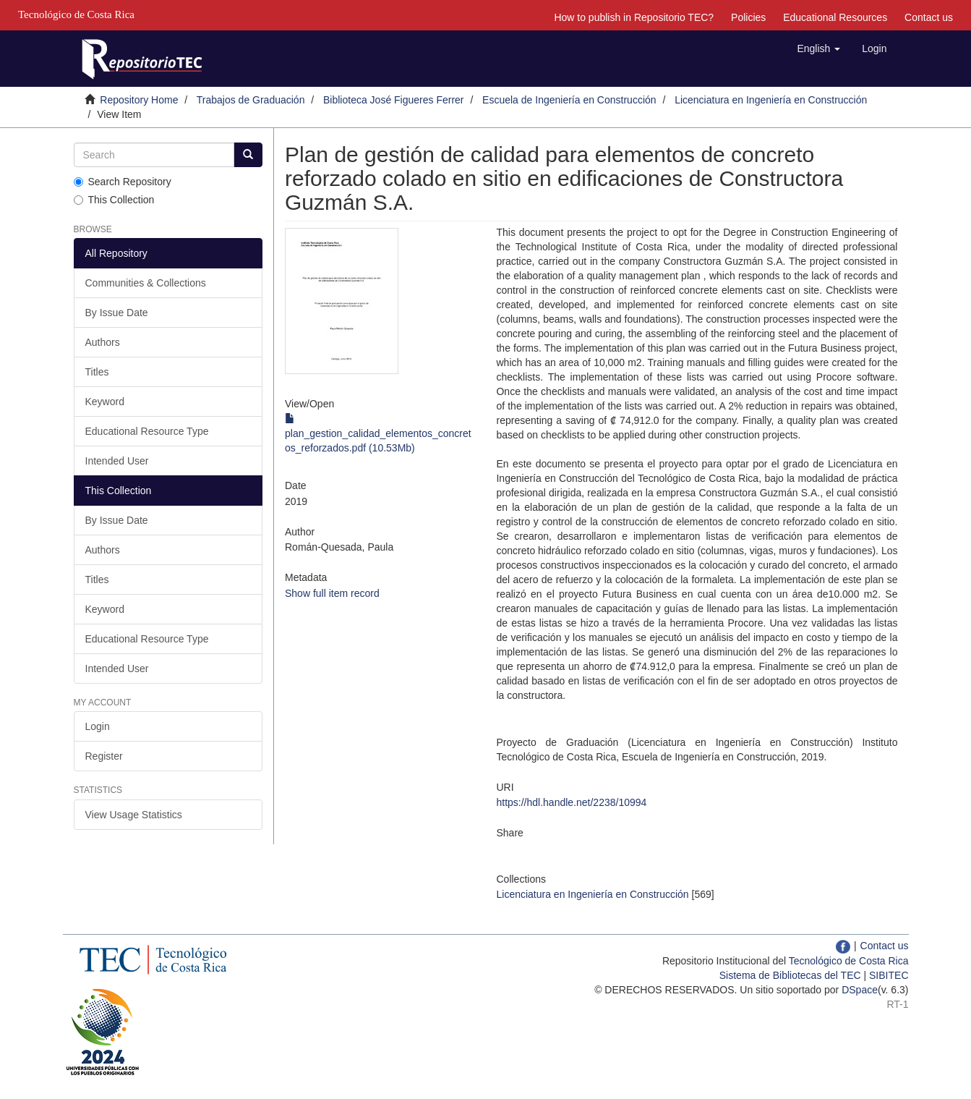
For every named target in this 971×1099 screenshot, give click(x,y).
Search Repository (122, 181)
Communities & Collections (145, 283)
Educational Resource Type (147, 431)
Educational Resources (835, 17)
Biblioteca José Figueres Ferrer (393, 100)
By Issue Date (116, 312)
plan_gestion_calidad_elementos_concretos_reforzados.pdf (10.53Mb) (378, 433)
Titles (97, 372)
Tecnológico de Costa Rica (849, 961)
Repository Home (139, 100)
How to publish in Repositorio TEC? (634, 17)
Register (104, 756)
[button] (818, 48)
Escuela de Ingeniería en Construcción (569, 100)
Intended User (117, 461)
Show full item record (332, 593)
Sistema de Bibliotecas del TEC (790, 975)
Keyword (104, 401)
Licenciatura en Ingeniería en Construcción (771, 100)
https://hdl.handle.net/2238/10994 (571, 802)
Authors (102, 342)
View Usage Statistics (133, 814)
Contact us (928, 17)
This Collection (114, 199)
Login (97, 726)
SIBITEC (888, 975)
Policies (748, 17)
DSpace (860, 990)
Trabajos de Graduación (251, 100)
